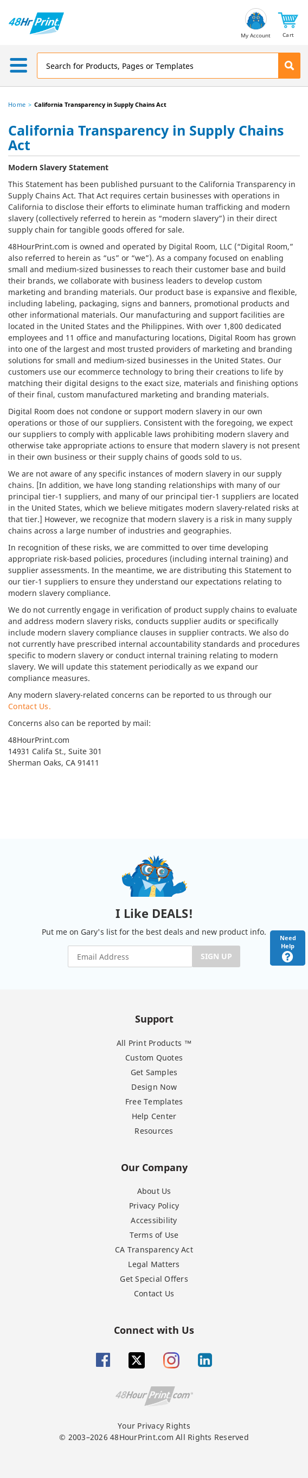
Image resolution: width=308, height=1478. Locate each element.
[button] (288, 23)
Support (154, 1018)
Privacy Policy (154, 1205)
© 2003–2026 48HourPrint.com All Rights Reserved (154, 1437)
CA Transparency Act (154, 1249)
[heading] (154, 139)
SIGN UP (216, 956)
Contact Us (154, 1293)
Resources (153, 1131)
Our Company (154, 1167)
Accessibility (154, 1220)
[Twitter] (137, 1360)
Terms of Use (154, 1235)
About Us (154, 1191)
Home (16, 104)
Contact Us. (29, 706)
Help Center (154, 1116)
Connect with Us (154, 1329)
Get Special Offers (154, 1279)
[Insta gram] (171, 1360)
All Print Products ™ (154, 1043)
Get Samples (154, 1072)
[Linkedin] (205, 1360)
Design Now (154, 1087)
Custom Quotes (154, 1057)
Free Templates (154, 1101)
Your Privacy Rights (154, 1426)
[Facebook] (103, 1360)
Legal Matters (153, 1264)
